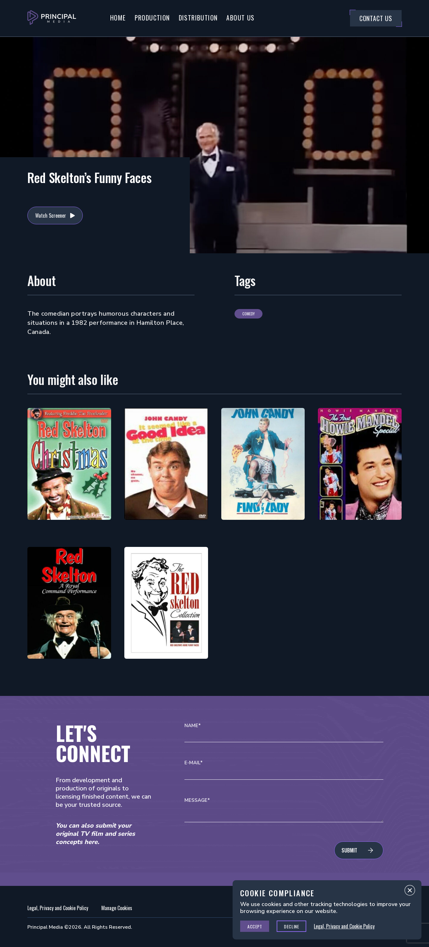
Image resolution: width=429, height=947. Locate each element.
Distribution (198, 17)
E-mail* (193, 763)
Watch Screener (50, 215)
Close (410, 892)
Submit (349, 850)
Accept (254, 926)
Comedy (248, 313)
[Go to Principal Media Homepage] (51, 18)
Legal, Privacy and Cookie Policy (57, 908)
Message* (197, 800)
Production (152, 17)
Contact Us (375, 18)
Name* (192, 726)
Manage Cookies (116, 908)
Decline (291, 926)
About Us (240, 17)
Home (118, 17)
